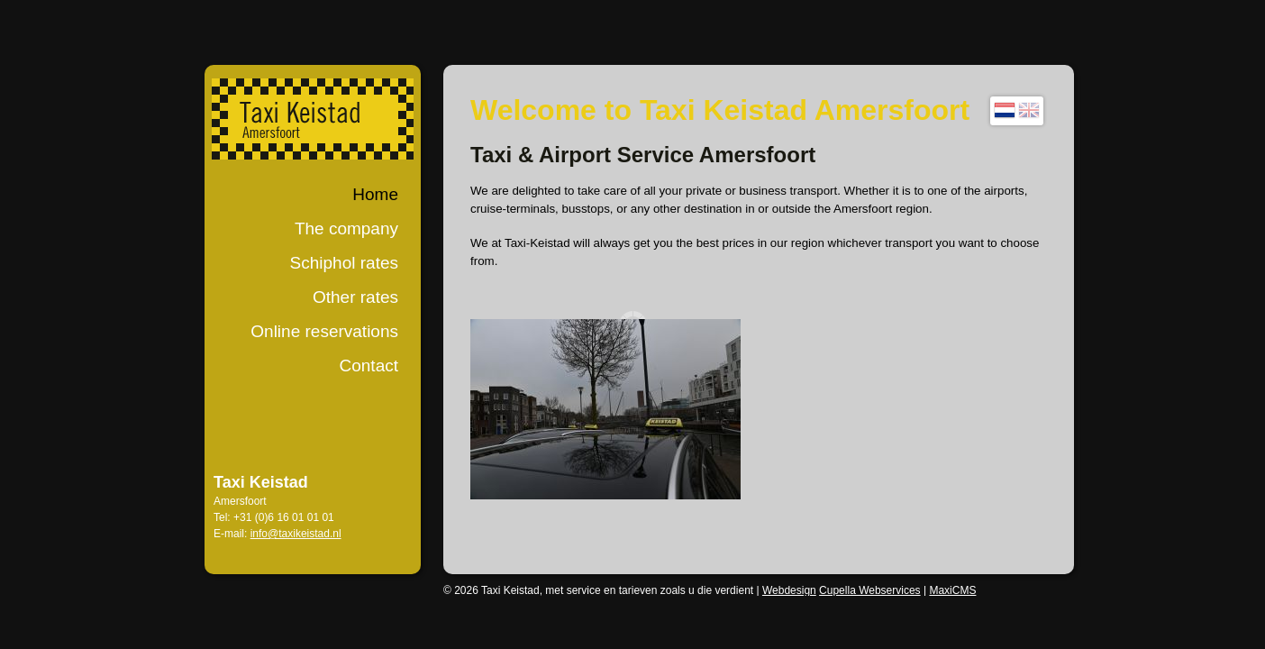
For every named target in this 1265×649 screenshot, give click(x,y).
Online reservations (324, 331)
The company (346, 228)
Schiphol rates (344, 262)
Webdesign (789, 590)
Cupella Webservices (870, 590)
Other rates (355, 297)
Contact (369, 365)
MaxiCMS (952, 590)
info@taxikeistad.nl (295, 533)
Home (375, 194)
